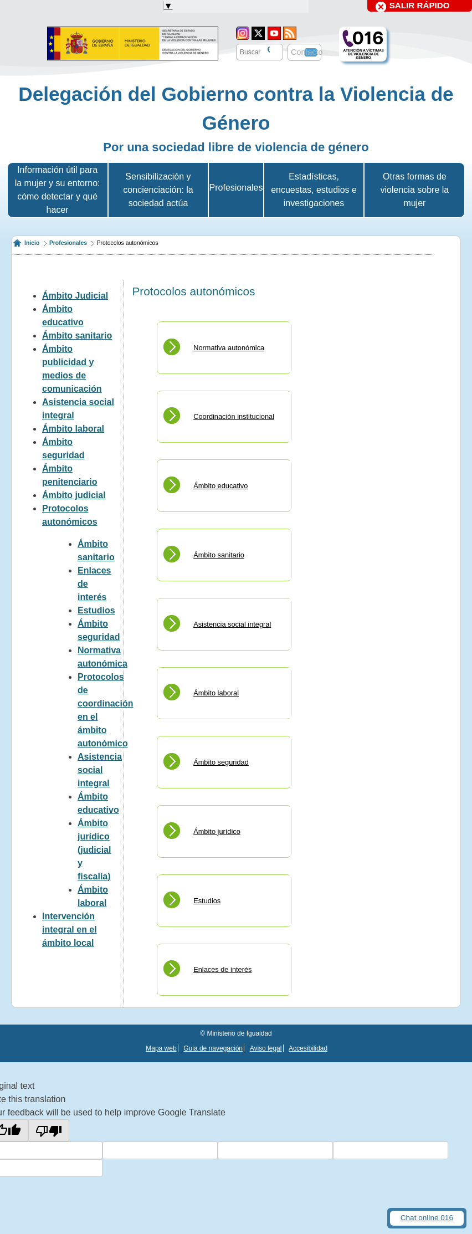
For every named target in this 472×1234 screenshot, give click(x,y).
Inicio (31, 243)
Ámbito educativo (220, 486)
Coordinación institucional (233, 416)
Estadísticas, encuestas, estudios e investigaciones (314, 190)
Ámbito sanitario (77, 335)
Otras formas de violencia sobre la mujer (415, 190)
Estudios (96, 610)
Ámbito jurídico (216, 831)
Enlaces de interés (222, 969)
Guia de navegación (213, 1048)
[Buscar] (267, 50)
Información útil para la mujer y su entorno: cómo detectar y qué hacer (57, 189)
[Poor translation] (48, 1130)
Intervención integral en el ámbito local (69, 930)
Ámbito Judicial (75, 295)
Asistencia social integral (100, 770)
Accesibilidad (308, 1048)
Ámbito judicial (74, 495)
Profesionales (68, 243)
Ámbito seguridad (221, 762)
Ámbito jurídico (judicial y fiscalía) (94, 849)
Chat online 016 (427, 1217)
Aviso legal (266, 1048)
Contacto (307, 52)
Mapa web (161, 1048)
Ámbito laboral (73, 428)
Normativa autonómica (228, 348)
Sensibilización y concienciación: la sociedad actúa (158, 190)
